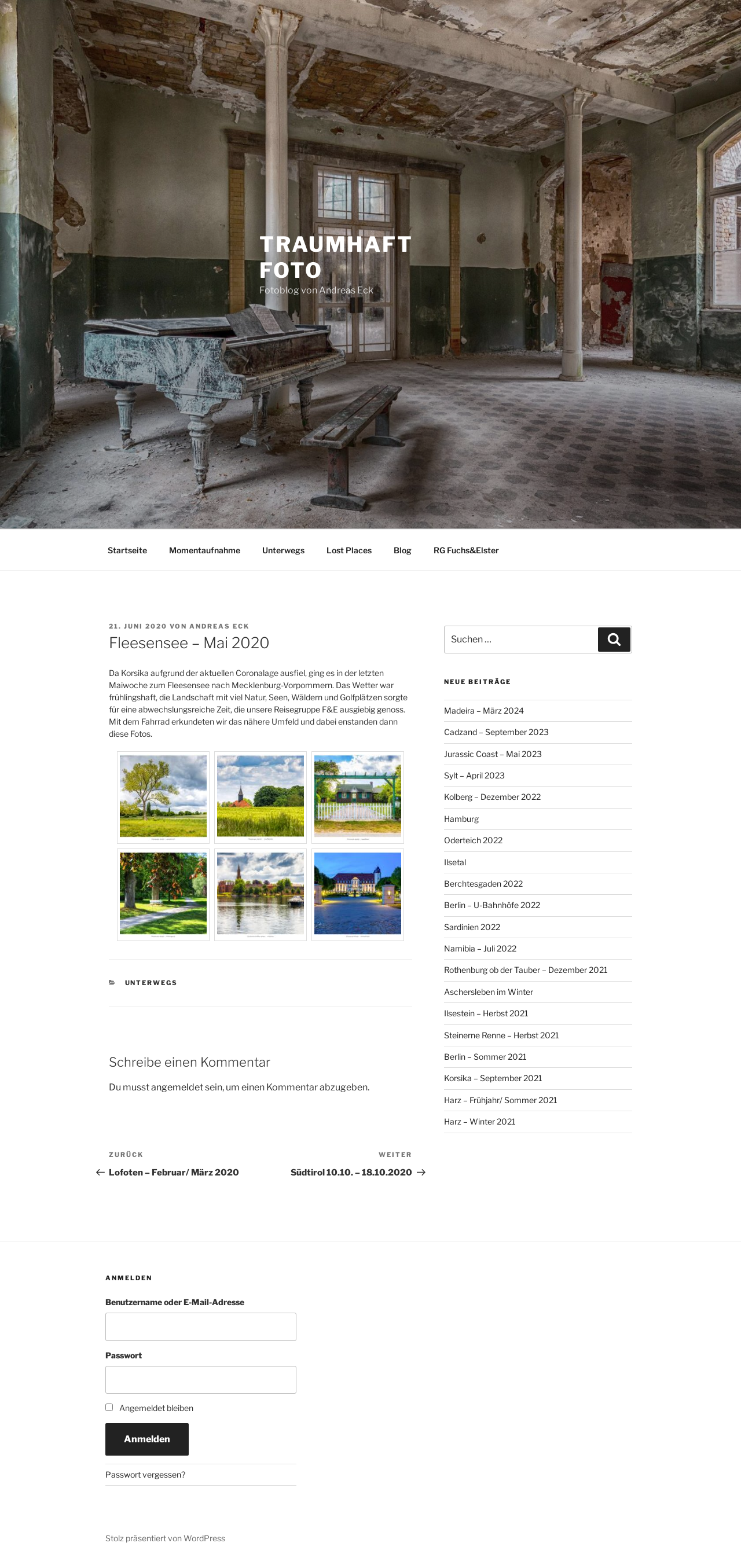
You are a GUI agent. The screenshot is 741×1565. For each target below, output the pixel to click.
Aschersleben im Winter (488, 992)
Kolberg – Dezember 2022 (492, 797)
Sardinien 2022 (472, 927)
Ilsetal (455, 862)
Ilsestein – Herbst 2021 (486, 1013)
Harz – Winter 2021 (480, 1121)
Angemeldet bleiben (156, 1408)
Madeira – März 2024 (484, 710)
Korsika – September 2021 (493, 1078)
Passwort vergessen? (145, 1474)
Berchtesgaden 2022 (483, 883)
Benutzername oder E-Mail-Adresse (174, 1302)
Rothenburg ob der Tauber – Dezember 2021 (526, 970)
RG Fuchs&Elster (466, 550)
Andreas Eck (219, 626)
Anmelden (147, 1439)
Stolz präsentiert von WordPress (165, 1538)
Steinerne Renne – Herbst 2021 (501, 1035)
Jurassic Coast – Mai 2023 (493, 754)
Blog (403, 550)
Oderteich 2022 (473, 840)
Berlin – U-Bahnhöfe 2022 (492, 905)
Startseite (127, 550)
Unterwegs (283, 550)
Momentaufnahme (204, 550)
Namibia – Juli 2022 (480, 948)
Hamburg (461, 819)
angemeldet (177, 1087)
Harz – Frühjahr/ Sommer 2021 (500, 1100)
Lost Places (349, 550)
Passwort (123, 1355)
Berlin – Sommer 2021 (485, 1056)
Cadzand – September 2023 (496, 732)
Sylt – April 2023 (474, 775)
